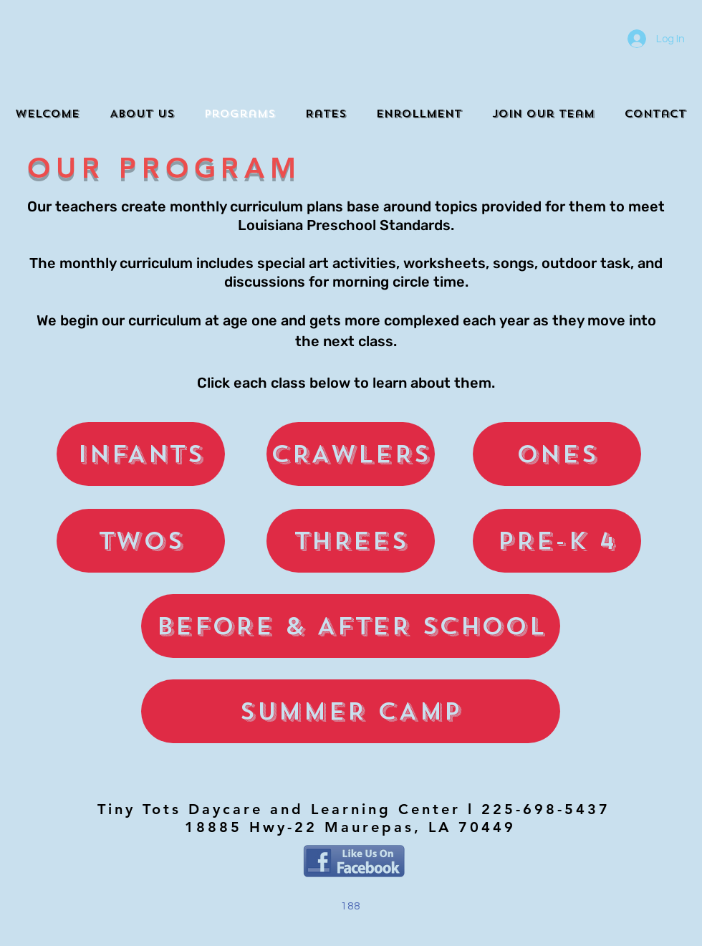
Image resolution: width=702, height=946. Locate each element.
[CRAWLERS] (350, 454)
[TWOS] (141, 541)
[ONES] (557, 454)
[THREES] (350, 541)
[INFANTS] (141, 454)
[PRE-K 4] (557, 541)
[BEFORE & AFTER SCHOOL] (350, 626)
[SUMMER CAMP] (350, 711)
